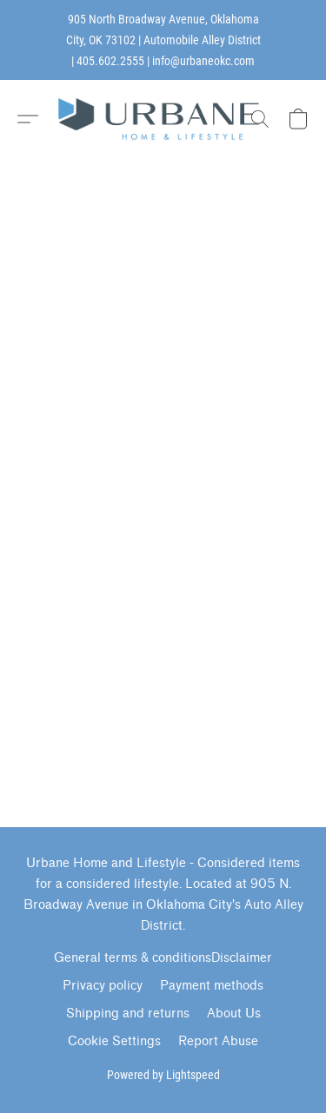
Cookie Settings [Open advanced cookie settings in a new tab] (114, 1041)
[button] (163, 119)
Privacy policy (103, 985)
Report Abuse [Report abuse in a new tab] (218, 1041)
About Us (234, 1013)
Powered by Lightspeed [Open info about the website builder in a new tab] (163, 1075)
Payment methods (211, 985)
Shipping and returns (128, 1013)
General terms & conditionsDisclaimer (163, 958)
